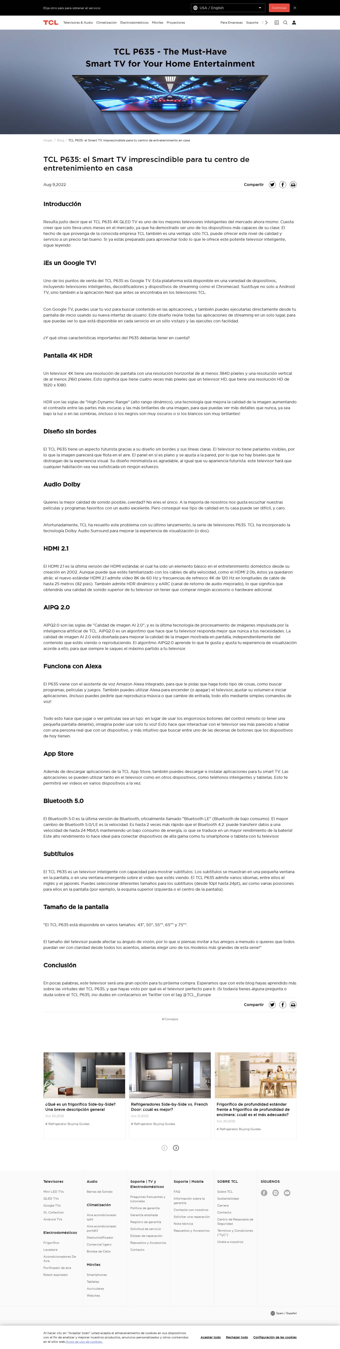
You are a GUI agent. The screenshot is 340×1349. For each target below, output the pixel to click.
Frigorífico (51, 1243)
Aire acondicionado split (101, 1217)
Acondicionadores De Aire (59, 1259)
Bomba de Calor (99, 1251)
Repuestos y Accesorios (148, 1243)
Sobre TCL (225, 1192)
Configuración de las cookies (275, 1337)
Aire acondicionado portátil (101, 1228)
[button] (176, 1148)
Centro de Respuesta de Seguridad (235, 1221)
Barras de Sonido (100, 1192)
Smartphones (97, 1275)
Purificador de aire (57, 1268)
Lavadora (50, 1250)
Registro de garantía (145, 1222)
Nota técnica (183, 1224)
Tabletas (93, 1282)
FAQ (177, 1192)
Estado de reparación (146, 1236)
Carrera (223, 1205)
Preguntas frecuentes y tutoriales (147, 1199)
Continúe (279, 8)
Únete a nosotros (230, 1242)
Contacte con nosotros (191, 1210)
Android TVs (52, 1219)
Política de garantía (145, 1208)
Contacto (137, 1250)
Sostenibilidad (228, 1198)
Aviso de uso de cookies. (84, 1342)
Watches (93, 1295)
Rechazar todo (237, 1337)
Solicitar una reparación (192, 1217)
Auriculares (95, 1289)
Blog (60, 140)
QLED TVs (51, 1198)
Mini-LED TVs (53, 1192)
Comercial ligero (99, 1244)
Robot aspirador (55, 1275)
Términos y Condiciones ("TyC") (235, 1233)
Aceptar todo (211, 1337)
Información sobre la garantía (189, 1201)
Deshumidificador (100, 1237)
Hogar (48, 140)
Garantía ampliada (144, 1215)
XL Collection (53, 1212)
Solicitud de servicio (145, 1229)
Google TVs (52, 1205)
